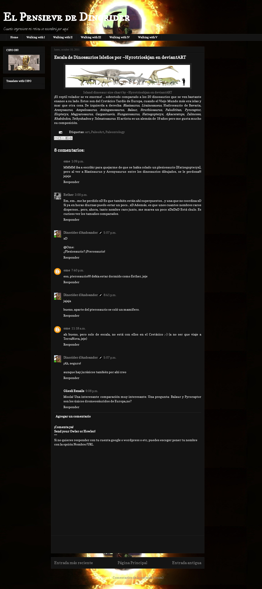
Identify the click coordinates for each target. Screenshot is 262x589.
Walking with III (91, 37)
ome (66, 161)
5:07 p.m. (110, 232)
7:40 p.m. (77, 270)
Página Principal (132, 562)
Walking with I (35, 37)
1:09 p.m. (77, 161)
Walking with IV (119, 37)
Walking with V (147, 37)
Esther (68, 195)
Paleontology (115, 132)
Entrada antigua (186, 562)
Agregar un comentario (73, 416)
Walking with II (62, 37)
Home (14, 37)
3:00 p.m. (81, 195)
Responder (71, 182)
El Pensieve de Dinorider (66, 17)
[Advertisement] (127, 544)
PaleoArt (97, 132)
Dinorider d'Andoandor (80, 232)
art (87, 132)
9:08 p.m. (91, 391)
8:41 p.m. (110, 295)
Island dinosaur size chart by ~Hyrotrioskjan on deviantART (127, 92)
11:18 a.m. (78, 328)
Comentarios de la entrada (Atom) (138, 577)
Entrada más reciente (73, 562)
